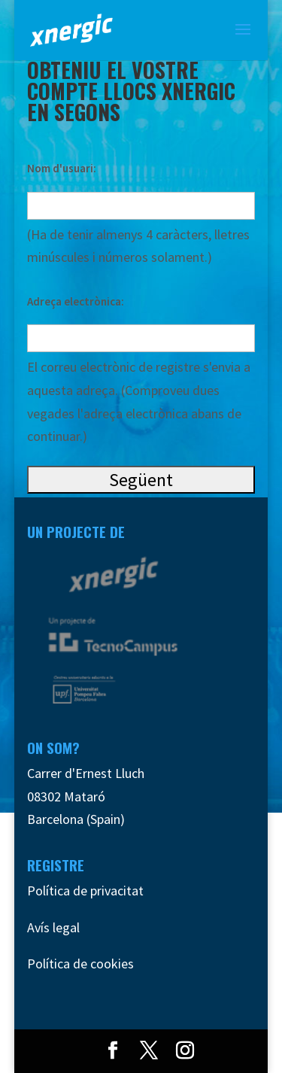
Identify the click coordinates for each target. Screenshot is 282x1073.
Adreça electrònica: (75, 301)
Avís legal (53, 927)
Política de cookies (80, 963)
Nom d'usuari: (61, 168)
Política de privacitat (85, 890)
